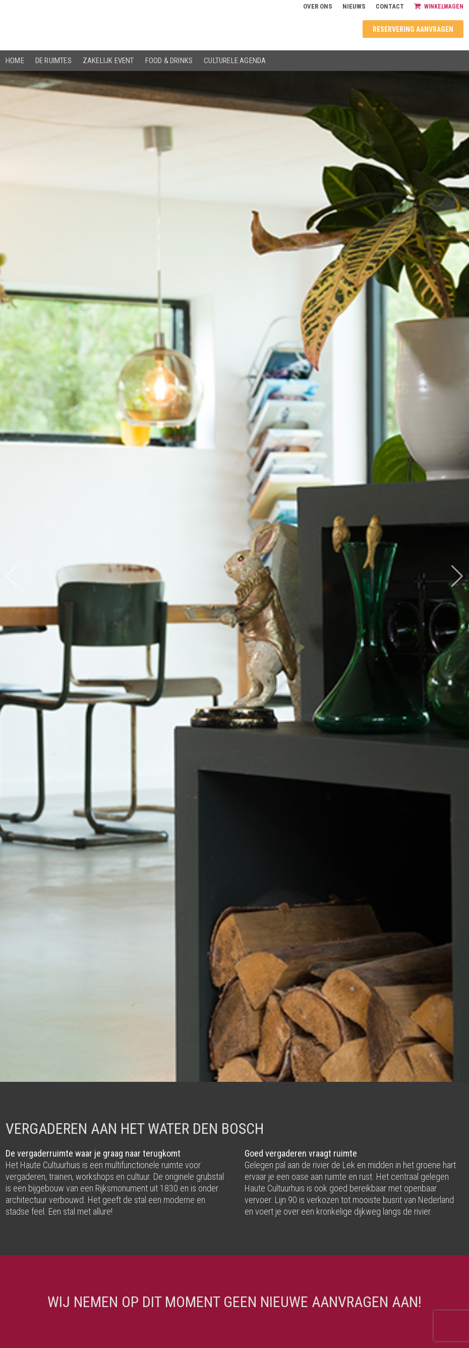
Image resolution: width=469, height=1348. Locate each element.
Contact (390, 6)
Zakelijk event (108, 60)
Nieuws (354, 6)
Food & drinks (169, 60)
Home (15, 60)
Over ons (317, 6)
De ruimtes (53, 60)
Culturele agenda (235, 60)
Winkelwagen (438, 6)
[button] (457, 576)
